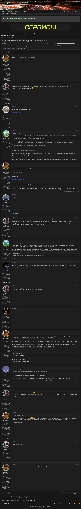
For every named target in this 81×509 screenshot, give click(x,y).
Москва (8, 146)
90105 (6, 316)
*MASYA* (6, 270)
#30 (78, 285)
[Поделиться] (76, 55)
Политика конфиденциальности (61, 503)
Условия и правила (49, 503)
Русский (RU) (15, 503)
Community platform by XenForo (41, 506)
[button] (21, 11)
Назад (3, 52)
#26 (78, 194)
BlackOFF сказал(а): (17, 369)
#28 (78, 240)
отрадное (8, 99)
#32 (78, 330)
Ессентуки (6, 138)
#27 (78, 217)
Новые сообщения (5, 13)
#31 (78, 308)
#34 (78, 390)
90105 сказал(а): (16, 353)
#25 (78, 163)
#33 (78, 366)
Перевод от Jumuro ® (40, 507)
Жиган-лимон (6, 374)
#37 (78, 464)
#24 (78, 130)
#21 (78, 55)
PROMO (6, 92)
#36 (78, 441)
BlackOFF (4, 37)
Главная (4, 11)
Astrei (6, 114)
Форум (10, 11)
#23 (78, 106)
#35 (78, 412)
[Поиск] (77, 11)
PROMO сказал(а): (17, 415)
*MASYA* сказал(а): (17, 333)
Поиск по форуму (14, 13)
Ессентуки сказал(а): (17, 181)
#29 (78, 262)
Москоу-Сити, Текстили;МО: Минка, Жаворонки (6, 73)
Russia (9, 122)
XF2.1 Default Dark (5, 503)
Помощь (71, 503)
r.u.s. (6, 202)
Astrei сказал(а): (16, 165)
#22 (78, 84)
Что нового (17, 11)
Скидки (25, 11)
